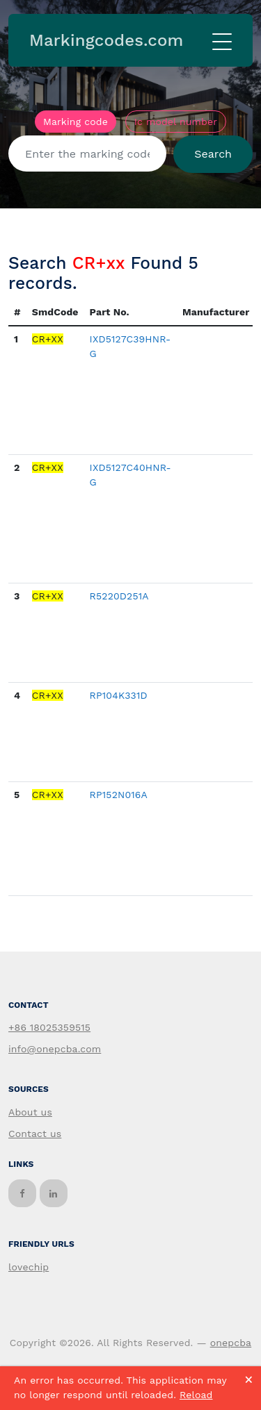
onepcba (231, 1342)
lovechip (28, 1266)
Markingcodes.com (106, 40)
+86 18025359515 (49, 1027)
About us (30, 1112)
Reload (196, 1394)
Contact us (34, 1133)
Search (213, 153)
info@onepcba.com (54, 1048)
